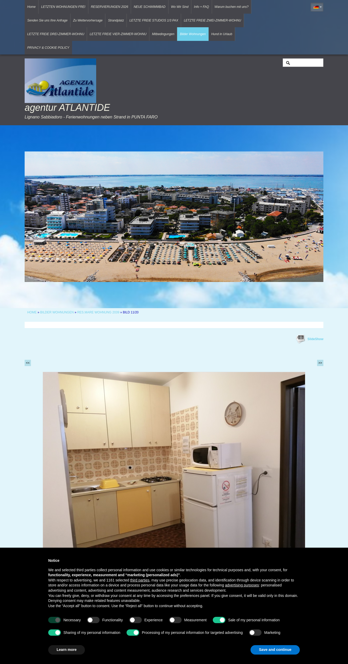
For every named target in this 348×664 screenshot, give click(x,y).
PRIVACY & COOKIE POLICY (48, 48)
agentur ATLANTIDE (67, 107)
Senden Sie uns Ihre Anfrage (47, 20)
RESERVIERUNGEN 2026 (109, 7)
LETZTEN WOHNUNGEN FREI (63, 7)
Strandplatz (116, 20)
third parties (139, 580)
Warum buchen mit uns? (232, 7)
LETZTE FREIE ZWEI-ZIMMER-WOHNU (212, 20)
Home (31, 7)
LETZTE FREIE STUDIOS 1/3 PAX (153, 20)
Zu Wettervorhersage (88, 20)
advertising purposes (242, 585)
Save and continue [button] (275, 649)
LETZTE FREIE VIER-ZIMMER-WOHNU (118, 34)
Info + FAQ (201, 7)
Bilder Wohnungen (193, 34)
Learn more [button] (67, 649)
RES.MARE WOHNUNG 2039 (98, 312)
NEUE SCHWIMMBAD (149, 7)
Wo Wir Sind (180, 7)
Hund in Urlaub (221, 34)
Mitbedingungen (163, 34)
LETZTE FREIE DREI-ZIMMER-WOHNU (55, 34)
